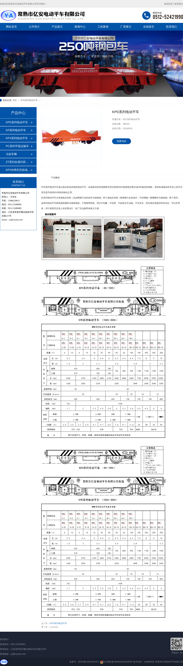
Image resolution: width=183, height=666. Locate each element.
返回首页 (168, 4)
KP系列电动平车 (16, 130)
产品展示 (57, 26)
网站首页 (11, 26)
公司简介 (34, 26)
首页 (15, 100)
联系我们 (178, 4)
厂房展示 (125, 26)
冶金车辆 (11, 154)
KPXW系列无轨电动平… (18, 169)
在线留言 (148, 26)
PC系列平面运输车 (17, 146)
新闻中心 (80, 26)
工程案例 (102, 26)
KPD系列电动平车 (29, 100)
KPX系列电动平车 (17, 138)
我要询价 (121, 141)
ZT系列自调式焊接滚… (18, 162)
